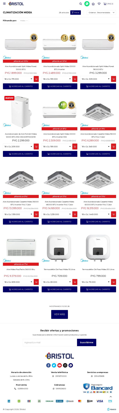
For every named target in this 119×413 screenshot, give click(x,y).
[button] (80, 3)
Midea (22, 20)
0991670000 (61, 376)
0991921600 (61, 388)
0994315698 (99, 376)
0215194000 (23, 388)
